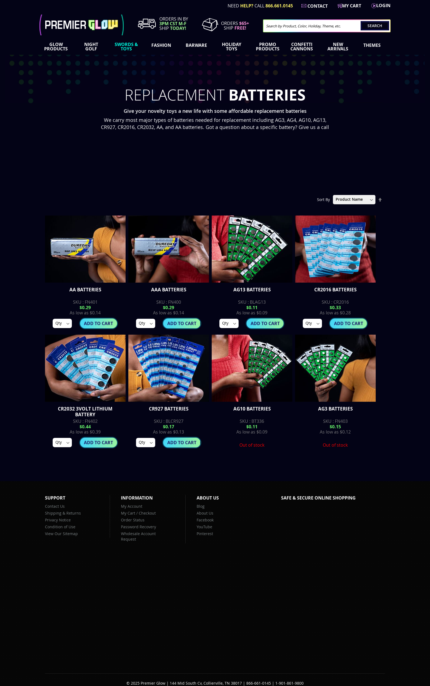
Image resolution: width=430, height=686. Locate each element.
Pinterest (205, 533)
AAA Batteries (168, 289)
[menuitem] (57, 46)
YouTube (204, 526)
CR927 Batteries (168, 409)
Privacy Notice (58, 520)
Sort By (323, 199)
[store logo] (81, 25)
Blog (201, 506)
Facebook (205, 520)
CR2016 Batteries (335, 289)
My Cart (128, 513)
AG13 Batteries (252, 289)
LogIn (383, 5)
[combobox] (327, 26)
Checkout (147, 513)
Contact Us (55, 506)
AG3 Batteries (335, 409)
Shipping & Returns (63, 513)
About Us (205, 513)
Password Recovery (138, 526)
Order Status (133, 520)
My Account (131, 506)
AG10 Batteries (252, 409)
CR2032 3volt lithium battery (85, 412)
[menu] (215, 47)
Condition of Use (60, 526)
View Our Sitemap (61, 533)
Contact (317, 6)
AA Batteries (85, 289)
